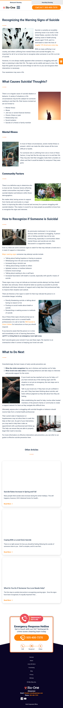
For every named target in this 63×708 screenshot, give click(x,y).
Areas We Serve (31, 664)
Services (31, 657)
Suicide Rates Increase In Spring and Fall (20, 492)
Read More (7, 504)
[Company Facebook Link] (22, 698)
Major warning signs (9, 254)
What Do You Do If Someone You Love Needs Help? (24, 588)
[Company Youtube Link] (25, 698)
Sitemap (31, 678)
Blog (31, 671)
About (31, 660)
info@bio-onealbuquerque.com (33, 693)
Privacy (31, 674)
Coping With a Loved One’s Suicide (17, 540)
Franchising (32, 667)
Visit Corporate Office (31, 704)
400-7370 (34, 695)
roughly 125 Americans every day (46, 45)
